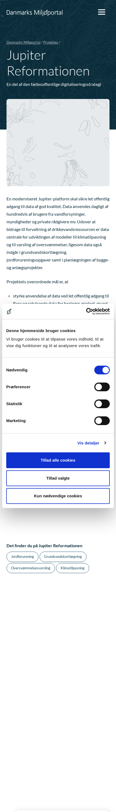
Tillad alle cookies (58, 460)
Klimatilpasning (73, 568)
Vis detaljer (88, 443)
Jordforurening (22, 556)
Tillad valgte (58, 478)
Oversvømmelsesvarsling (30, 568)
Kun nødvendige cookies (58, 496)
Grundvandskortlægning (63, 556)
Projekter (50, 42)
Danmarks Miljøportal (23, 42)
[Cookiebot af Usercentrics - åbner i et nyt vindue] (86, 311)
